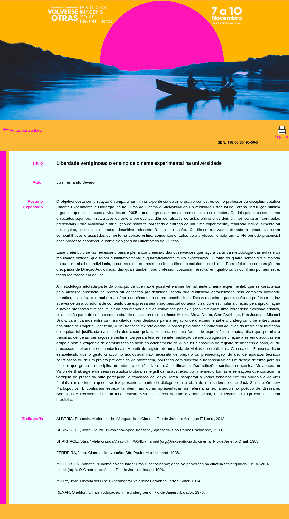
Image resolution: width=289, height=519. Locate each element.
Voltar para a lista (22, 130)
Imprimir (282, 134)
